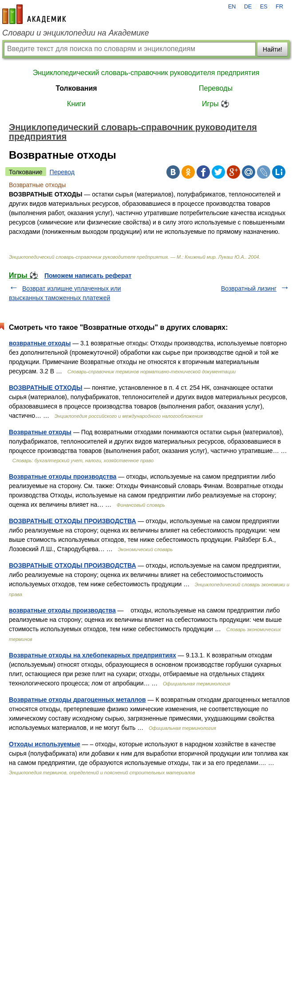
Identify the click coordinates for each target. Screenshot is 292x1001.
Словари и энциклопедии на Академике (75, 32)
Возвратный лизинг (248, 288)
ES (264, 7)
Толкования (76, 88)
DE (248, 7)
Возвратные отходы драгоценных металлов (77, 699)
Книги (76, 104)
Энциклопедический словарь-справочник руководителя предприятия (146, 72)
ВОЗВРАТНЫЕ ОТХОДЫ (45, 387)
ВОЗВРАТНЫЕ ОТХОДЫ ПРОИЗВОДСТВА (72, 521)
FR (279, 7)
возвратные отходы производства (62, 610)
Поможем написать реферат (87, 275)
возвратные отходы (40, 343)
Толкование (26, 172)
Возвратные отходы (40, 432)
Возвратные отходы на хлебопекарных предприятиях (92, 655)
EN (232, 7)
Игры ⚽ (215, 104)
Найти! (272, 49)
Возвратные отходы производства (62, 476)
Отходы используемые (44, 744)
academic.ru (34, 14)
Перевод (62, 172)
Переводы (216, 88)
